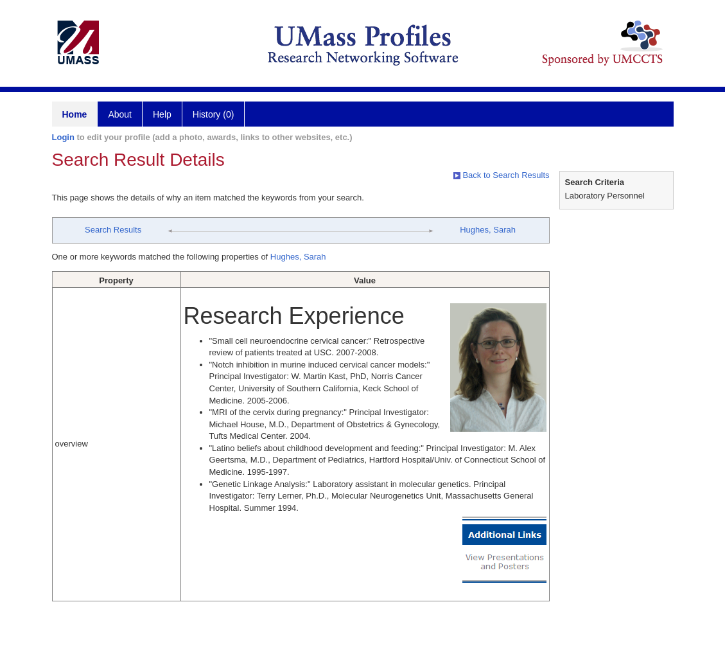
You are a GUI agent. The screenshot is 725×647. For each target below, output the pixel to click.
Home (74, 114)
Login (63, 137)
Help (162, 114)
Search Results (113, 230)
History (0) (213, 114)
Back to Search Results (501, 175)
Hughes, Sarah (488, 230)
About (120, 114)
